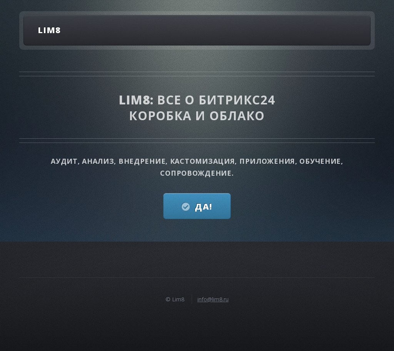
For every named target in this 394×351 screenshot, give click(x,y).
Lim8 (49, 29)
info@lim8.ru (213, 299)
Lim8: (138, 99)
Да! (203, 206)
